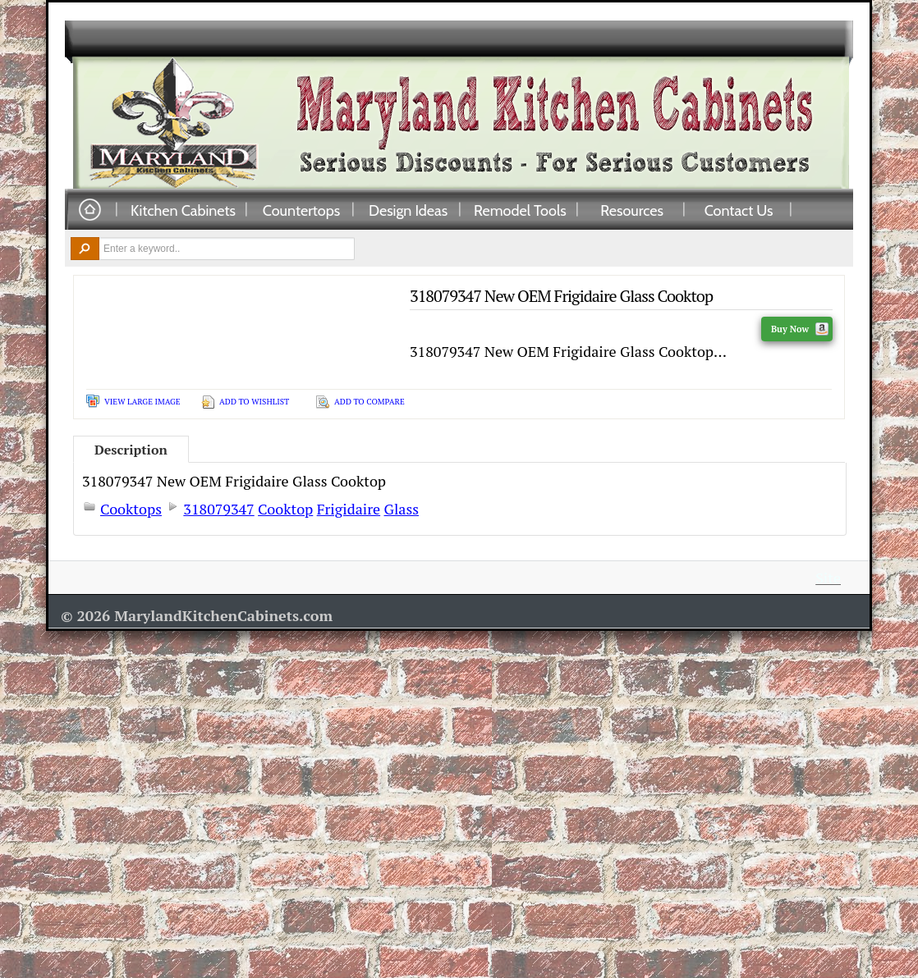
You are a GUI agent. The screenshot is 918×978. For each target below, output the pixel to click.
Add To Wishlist (254, 401)
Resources (631, 210)
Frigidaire (348, 509)
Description (131, 450)
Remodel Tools (520, 210)
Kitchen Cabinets (183, 210)
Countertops (301, 210)
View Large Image (142, 401)
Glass (401, 509)
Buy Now (799, 329)
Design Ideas (408, 210)
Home (89, 210)
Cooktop (285, 509)
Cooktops (131, 509)
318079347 (218, 509)
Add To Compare (369, 401)
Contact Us (739, 210)
